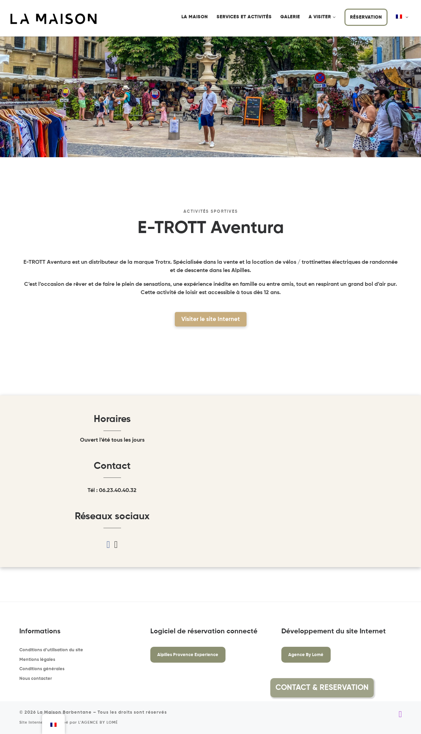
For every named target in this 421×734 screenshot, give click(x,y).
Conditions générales (41, 669)
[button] (390, 687)
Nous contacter (35, 678)
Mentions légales (37, 659)
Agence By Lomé (305, 655)
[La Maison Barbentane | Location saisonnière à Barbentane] (53, 18)
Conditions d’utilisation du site (51, 650)
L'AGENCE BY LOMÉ (98, 723)
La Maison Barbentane (64, 712)
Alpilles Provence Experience (187, 655)
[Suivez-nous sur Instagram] (400, 714)
